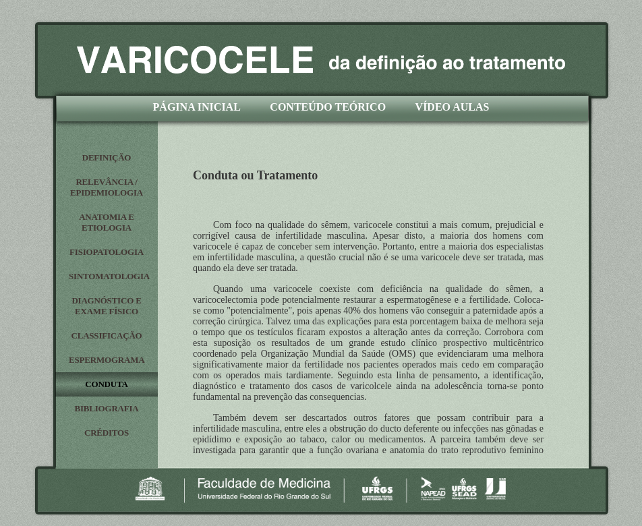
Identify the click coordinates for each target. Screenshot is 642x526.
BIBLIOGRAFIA (106, 408)
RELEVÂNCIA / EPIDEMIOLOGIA (106, 187)
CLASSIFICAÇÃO (106, 335)
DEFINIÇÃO (107, 157)
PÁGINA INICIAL (197, 107)
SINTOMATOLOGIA (109, 276)
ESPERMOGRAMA (106, 360)
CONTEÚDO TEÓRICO (328, 107)
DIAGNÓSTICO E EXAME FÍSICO (106, 305)
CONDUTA (106, 384)
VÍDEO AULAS (452, 107)
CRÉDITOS (106, 433)
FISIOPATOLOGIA (106, 252)
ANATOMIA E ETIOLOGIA (106, 222)
